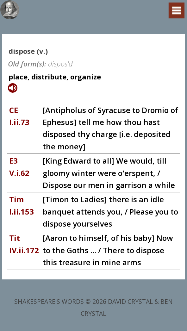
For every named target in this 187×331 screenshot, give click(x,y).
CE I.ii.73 (19, 116)
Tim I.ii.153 (21, 205)
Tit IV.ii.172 (24, 244)
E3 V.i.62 (19, 166)
